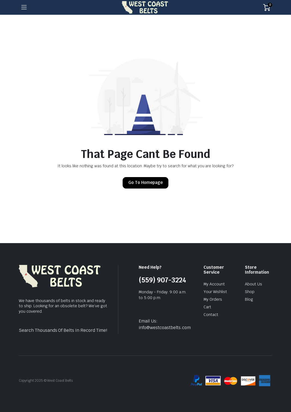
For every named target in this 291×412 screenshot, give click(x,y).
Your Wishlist (215, 291)
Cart (207, 306)
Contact (211, 314)
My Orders (213, 299)
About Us (253, 284)
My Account (214, 284)
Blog (249, 299)
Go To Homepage (145, 182)
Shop (249, 291)
